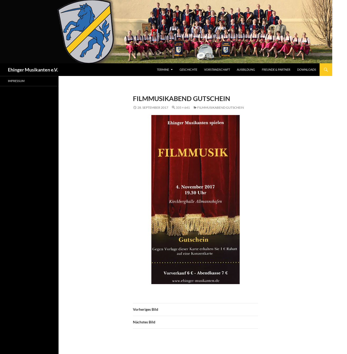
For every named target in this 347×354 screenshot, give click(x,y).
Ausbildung (246, 69)
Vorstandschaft (217, 69)
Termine (163, 69)
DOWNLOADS (306, 69)
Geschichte (188, 69)
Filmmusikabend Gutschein (220, 107)
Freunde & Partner (276, 69)
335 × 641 (183, 107)
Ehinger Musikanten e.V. (33, 70)
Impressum (16, 81)
